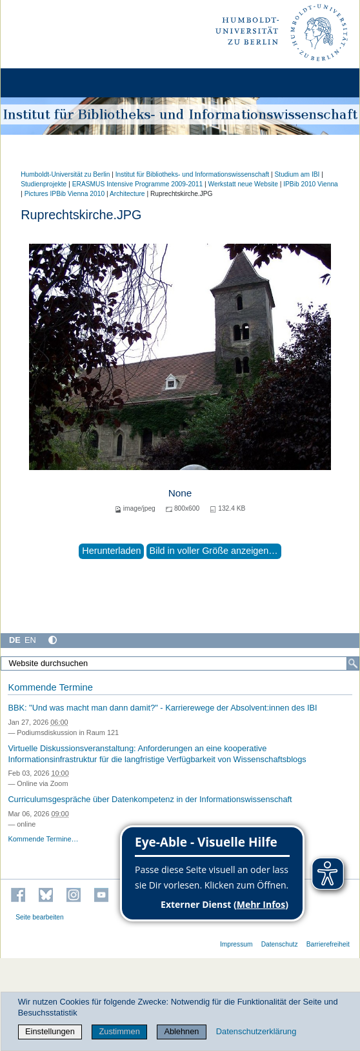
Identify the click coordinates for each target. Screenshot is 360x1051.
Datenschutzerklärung (256, 1031)
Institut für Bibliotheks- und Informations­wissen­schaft (192, 174)
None (180, 492)
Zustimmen (119, 1031)
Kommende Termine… (43, 839)
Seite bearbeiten (39, 917)
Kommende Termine (50, 687)
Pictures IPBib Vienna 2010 (65, 193)
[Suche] (352, 663)
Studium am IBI (296, 174)
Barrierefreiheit (328, 944)
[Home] (46, 82)
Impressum (236, 944)
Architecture (127, 193)
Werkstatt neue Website (243, 184)
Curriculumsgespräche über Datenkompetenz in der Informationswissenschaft (150, 799)
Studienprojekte (43, 184)
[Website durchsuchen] (180, 663)
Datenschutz (279, 944)
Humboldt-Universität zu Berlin (65, 174)
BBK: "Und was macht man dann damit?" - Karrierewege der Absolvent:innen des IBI (162, 707)
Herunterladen (111, 550)
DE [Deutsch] (15, 640)
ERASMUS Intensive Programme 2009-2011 (137, 184)
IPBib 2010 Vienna (310, 184)
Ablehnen (181, 1031)
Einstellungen (50, 1031)
